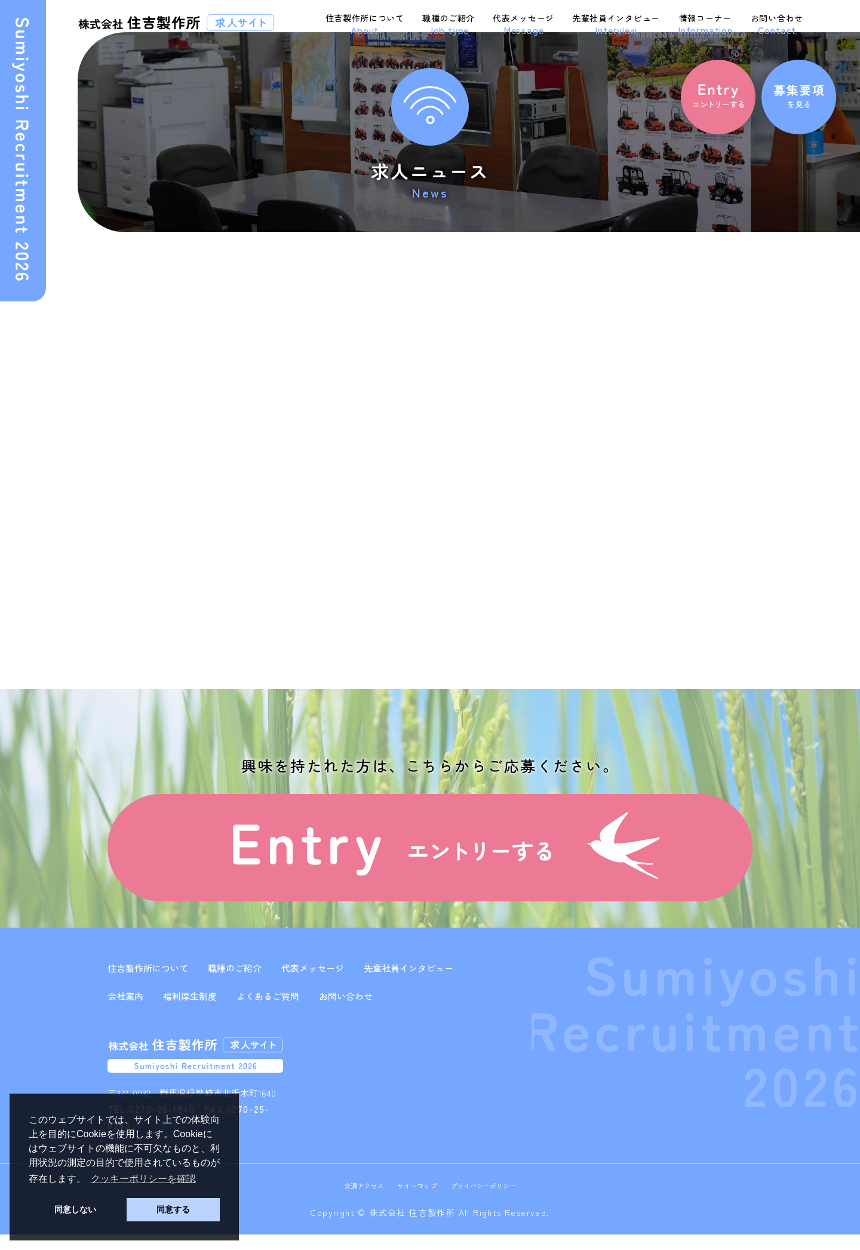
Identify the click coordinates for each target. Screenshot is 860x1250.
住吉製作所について (364, 24)
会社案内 (125, 1011)
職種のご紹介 (448, 24)
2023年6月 (625, 504)
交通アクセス (354, 1201)
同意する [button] (173, 1209)
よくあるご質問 (267, 1011)
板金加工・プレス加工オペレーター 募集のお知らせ (673, 369)
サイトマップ (414, 1201)
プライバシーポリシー (490, 1201)
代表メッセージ (523, 24)
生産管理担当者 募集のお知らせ (666, 336)
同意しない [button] (75, 1209)
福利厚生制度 (190, 1011)
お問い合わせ (777, 24)
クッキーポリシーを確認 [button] (143, 1179)
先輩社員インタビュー (616, 24)
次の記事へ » (335, 637)
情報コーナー (705, 24)
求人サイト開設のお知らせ (215, 331)
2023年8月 (625, 476)
